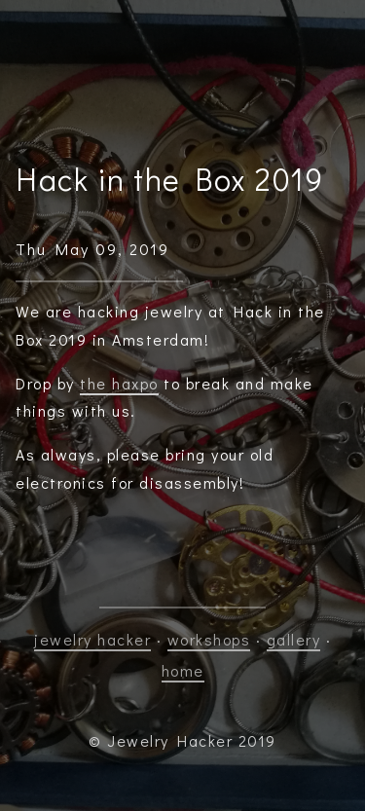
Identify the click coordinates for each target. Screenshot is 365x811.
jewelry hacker (92, 639)
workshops (209, 639)
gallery (294, 639)
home (183, 670)
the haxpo (119, 383)
